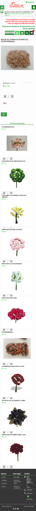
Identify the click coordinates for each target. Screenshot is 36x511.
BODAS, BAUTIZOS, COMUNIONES (20, 12)
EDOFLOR (7, 12)
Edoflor (4, 477)
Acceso (3, 486)
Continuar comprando (25, 114)
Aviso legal (16, 477)
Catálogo (4, 480)
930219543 (29, 490)
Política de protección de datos (17, 481)
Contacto (4, 483)
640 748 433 (29, 499)
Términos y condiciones (17, 487)
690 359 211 (29, 493)
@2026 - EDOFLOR (6, 506)
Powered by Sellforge (29, 506)
